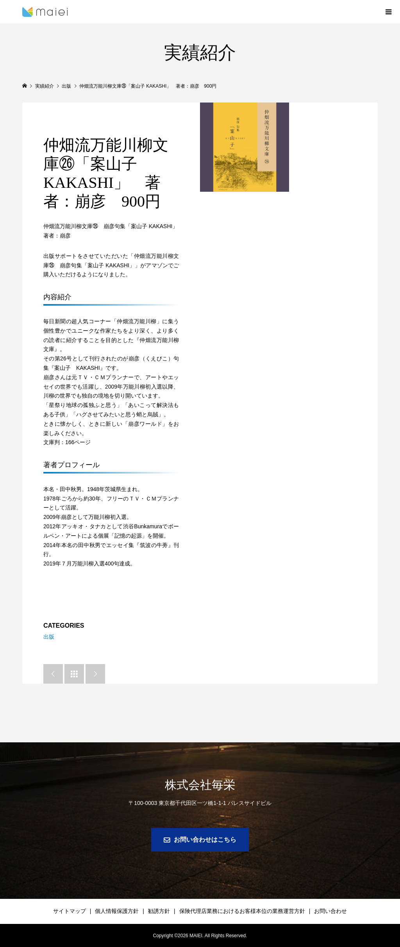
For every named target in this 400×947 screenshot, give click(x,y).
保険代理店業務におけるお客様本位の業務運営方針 (242, 911)
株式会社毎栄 (200, 784)
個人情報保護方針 (117, 911)
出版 (48, 637)
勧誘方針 (159, 911)
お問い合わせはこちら (205, 839)
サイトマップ (69, 911)
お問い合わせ (330, 911)
